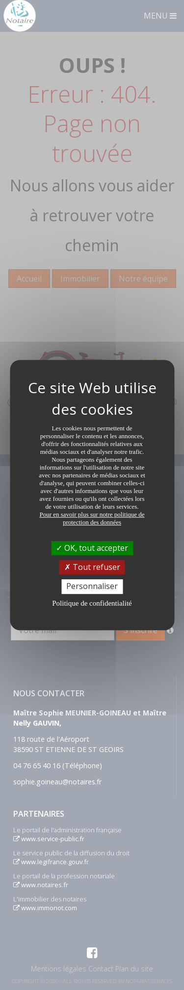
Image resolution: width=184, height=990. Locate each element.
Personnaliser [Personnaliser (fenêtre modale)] (92, 586)
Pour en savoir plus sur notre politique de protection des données (91, 518)
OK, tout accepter (92, 547)
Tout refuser (92, 567)
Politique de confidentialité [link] (91, 603)
